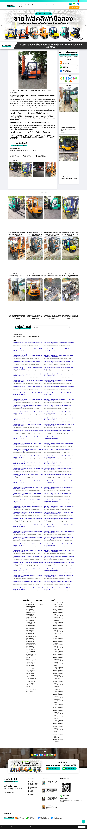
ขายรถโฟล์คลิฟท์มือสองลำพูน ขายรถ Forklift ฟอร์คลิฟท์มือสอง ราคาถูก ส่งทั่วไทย (27, 544)
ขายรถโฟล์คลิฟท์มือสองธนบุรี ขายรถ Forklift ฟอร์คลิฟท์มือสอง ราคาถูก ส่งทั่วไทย (58, 481)
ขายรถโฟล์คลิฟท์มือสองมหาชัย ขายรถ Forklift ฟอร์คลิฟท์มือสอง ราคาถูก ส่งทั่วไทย (27, 399)
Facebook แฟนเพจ (66, 70)
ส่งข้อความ (55, 817)
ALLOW (81, 826)
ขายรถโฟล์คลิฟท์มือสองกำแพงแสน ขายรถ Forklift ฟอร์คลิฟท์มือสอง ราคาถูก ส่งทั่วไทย (28, 588)
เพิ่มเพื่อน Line (65, 66)
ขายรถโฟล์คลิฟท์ (58, 733)
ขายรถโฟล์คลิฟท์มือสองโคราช (58, 610)
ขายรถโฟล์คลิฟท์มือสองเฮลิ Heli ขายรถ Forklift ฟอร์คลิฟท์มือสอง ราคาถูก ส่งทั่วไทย (28, 431)
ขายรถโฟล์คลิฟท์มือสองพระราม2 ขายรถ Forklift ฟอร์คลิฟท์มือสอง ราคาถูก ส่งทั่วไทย (59, 563)
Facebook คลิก (41, 155)
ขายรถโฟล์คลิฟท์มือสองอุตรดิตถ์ (58, 721)
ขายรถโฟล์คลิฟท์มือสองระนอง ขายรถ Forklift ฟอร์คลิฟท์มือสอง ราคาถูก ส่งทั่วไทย (27, 557)
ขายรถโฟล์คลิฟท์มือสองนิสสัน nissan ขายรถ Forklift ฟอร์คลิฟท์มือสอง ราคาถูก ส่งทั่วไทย (58, 355)
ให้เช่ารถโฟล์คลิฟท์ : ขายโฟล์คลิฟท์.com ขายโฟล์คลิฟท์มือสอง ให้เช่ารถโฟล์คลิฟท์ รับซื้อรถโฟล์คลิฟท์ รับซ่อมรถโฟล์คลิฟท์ (31, 607)
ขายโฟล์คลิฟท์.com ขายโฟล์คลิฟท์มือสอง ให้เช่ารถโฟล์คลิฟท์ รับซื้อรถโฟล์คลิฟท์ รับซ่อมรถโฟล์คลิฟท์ (31, 645)
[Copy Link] (61, 78)
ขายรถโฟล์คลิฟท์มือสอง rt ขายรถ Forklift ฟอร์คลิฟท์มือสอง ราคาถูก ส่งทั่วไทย (58, 450)
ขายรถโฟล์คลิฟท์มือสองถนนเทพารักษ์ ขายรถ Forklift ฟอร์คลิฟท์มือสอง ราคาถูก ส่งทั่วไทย (58, 437)
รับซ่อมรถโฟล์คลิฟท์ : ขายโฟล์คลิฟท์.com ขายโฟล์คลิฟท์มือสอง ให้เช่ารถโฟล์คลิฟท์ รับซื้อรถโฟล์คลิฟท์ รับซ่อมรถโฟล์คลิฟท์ (31, 626)
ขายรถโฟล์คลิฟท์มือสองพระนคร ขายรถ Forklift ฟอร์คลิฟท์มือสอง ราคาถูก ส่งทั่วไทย (16, 234)
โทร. (72, 6)
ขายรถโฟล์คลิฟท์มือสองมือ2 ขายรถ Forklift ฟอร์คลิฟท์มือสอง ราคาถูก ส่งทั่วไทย (28, 500)
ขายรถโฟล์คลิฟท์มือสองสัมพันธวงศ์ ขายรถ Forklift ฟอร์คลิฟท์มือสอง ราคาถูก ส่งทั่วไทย (59, 425)
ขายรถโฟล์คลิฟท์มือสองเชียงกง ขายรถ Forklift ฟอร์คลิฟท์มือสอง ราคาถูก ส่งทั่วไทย (27, 506)
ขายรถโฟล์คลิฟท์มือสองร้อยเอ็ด (58, 698)
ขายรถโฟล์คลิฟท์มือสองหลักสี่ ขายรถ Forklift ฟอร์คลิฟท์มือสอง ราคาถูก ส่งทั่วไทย (27, 374)
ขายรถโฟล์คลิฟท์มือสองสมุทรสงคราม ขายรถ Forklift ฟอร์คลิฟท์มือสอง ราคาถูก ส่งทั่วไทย (51, 807)
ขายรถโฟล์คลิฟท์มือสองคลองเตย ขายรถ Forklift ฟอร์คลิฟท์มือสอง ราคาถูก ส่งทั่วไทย (58, 576)
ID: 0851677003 (28, 156)
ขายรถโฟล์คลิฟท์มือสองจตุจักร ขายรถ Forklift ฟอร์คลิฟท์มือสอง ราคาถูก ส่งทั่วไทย (58, 469)
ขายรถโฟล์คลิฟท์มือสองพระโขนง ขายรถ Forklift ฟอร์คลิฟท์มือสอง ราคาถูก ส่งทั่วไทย (52, 316)
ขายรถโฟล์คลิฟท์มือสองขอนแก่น (58, 711)
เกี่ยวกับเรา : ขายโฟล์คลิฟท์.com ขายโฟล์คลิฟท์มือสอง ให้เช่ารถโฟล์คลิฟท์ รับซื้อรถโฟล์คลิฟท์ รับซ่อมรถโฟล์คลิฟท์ (31, 682)
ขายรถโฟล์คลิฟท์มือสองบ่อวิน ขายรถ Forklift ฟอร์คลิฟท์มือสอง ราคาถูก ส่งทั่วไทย (58, 488)
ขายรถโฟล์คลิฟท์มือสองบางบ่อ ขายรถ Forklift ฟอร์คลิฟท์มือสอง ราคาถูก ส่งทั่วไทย (17, 275)
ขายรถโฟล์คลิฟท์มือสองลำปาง (58, 724)
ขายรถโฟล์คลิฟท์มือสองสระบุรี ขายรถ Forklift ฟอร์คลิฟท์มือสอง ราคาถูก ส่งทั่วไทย (51, 790)
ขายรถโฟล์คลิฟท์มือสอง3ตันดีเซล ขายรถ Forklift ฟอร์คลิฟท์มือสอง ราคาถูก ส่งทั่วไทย (27, 525)
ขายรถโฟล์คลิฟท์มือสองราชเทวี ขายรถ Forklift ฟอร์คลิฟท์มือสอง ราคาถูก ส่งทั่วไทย (70, 316)
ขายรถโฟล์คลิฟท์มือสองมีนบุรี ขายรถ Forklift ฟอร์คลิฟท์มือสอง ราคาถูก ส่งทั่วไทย (58, 462)
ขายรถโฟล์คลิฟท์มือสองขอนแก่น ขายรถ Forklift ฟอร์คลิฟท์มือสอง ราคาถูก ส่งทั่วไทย (28, 381)
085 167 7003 (75, 7)
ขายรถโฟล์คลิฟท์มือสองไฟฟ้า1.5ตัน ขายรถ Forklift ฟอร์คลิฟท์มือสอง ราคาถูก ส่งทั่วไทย (28, 462)
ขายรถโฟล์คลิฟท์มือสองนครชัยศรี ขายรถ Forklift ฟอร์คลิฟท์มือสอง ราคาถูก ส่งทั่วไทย (27, 368)
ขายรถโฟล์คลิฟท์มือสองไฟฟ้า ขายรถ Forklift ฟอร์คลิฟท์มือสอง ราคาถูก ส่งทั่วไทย (58, 475)
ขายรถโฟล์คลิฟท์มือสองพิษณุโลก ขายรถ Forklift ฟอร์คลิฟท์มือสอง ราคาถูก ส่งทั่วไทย (58, 519)
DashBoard (28, 688)
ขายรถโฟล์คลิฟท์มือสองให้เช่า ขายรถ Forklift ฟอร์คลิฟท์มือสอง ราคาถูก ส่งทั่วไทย (58, 494)
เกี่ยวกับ (20, 7)
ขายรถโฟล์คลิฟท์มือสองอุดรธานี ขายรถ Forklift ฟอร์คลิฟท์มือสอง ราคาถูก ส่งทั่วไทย (16, 316)
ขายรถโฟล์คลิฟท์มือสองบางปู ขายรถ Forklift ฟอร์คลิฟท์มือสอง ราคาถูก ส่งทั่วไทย (70, 234)
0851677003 (65, 67)
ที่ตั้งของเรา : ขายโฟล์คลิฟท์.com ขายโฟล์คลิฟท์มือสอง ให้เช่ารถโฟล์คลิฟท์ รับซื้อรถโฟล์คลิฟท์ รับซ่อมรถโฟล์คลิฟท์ (31, 663)
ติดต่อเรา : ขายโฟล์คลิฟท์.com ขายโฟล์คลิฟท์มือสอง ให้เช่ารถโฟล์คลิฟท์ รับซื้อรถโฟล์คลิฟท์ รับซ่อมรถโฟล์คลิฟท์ (30, 673)
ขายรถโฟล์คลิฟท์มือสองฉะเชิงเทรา (58, 616)
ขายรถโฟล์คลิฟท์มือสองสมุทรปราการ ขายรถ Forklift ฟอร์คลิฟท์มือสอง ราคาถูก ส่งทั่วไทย (58, 569)
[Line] (64, 78)
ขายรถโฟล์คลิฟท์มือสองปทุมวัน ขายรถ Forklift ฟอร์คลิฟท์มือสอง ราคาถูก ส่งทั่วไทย (27, 519)
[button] (1, 25)
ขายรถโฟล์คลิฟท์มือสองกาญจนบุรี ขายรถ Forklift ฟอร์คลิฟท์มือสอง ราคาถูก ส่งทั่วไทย (27, 513)
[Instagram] (74, 78)
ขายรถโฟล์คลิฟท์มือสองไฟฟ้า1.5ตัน (58, 668)
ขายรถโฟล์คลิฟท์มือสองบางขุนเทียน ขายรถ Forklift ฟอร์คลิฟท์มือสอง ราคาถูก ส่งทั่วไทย (52, 234)
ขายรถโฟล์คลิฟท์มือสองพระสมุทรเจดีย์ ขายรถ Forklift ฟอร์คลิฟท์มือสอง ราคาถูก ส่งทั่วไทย (27, 406)
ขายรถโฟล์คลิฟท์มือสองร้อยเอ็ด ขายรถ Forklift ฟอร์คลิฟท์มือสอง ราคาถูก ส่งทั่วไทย (59, 506)
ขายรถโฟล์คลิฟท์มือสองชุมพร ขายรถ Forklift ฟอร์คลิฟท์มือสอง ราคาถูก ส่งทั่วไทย (58, 362)
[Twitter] (71, 78)
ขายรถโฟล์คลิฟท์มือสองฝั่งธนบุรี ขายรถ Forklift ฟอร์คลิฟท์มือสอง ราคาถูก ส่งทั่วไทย (28, 469)
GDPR (31, 827)
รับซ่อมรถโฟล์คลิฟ (52, 5)
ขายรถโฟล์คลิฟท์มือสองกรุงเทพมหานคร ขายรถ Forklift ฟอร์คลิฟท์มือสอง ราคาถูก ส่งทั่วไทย (59, 550)
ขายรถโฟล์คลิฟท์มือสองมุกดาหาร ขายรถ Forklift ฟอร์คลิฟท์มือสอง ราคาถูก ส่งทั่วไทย (58, 349)
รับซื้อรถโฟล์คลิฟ (43, 5)
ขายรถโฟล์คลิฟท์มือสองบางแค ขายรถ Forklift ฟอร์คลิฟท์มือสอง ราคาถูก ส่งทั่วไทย (58, 544)
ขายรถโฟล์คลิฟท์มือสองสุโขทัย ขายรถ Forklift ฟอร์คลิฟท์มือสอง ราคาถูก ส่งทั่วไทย (27, 481)
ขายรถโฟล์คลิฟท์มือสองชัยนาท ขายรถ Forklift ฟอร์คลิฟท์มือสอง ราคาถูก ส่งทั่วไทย (70, 275)
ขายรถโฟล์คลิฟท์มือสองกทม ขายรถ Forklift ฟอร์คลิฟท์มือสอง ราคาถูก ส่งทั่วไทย (59, 393)
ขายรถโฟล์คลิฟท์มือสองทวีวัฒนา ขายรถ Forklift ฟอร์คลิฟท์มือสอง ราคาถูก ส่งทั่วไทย (59, 387)
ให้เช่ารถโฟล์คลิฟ (35, 5)
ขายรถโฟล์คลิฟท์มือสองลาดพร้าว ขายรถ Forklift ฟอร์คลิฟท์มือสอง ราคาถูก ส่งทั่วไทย (34, 275)
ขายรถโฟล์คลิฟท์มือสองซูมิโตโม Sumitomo (58, 678)
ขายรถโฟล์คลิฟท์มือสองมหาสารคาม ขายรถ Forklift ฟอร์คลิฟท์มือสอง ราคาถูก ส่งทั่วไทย (28, 532)
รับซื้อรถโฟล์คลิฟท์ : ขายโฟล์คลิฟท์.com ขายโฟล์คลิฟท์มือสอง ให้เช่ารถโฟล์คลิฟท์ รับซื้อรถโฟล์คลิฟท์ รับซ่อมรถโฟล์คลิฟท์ (31, 616)
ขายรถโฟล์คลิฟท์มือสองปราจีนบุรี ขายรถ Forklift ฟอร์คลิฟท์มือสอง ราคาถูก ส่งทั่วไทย (34, 234)
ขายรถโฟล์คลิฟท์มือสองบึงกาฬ (58, 645)
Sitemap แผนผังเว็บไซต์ (31, 689)
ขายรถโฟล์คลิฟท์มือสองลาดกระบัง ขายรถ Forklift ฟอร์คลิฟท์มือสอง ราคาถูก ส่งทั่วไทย (58, 368)
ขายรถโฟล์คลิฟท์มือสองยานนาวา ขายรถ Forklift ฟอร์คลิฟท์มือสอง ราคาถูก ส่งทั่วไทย (52, 275)
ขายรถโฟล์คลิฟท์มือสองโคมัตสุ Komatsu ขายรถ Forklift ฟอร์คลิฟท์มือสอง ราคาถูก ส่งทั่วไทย (58, 513)
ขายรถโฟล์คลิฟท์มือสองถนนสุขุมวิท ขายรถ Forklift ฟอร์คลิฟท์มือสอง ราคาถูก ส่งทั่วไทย (59, 588)
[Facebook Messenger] (69, 78)
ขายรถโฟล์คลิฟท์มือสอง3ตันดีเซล (58, 671)
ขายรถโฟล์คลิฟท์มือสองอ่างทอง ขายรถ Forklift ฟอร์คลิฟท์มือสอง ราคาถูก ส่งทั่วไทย (69, 178)
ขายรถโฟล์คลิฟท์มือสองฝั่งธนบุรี (58, 688)
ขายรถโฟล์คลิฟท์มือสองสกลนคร (58, 635)
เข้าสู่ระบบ (75, 1)
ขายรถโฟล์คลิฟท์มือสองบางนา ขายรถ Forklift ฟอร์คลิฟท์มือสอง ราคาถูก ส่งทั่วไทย (58, 456)
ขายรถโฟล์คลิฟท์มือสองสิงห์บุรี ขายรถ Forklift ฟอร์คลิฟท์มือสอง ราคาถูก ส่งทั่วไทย (27, 387)
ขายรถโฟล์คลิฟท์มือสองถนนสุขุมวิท (58, 658)
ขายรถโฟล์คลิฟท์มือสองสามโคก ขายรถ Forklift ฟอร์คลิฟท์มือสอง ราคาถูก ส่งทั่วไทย (59, 374)
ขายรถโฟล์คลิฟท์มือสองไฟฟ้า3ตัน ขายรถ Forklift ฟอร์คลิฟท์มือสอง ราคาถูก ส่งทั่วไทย (27, 494)
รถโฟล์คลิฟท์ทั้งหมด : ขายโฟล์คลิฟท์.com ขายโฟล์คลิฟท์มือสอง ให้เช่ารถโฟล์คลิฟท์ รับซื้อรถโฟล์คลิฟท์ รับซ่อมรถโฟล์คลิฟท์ (31, 636)
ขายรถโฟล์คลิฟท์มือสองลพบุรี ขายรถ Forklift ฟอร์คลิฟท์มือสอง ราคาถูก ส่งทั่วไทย (27, 444)
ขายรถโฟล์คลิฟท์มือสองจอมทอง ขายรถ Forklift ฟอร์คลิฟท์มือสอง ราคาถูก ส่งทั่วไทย (59, 532)
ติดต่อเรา (70, 1)
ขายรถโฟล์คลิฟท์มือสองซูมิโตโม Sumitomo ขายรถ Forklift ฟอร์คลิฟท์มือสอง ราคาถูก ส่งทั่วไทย (28, 450)
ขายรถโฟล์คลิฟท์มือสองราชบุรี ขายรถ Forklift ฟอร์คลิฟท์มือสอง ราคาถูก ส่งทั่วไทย (27, 569)
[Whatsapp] (76, 78)
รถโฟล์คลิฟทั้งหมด (27, 5)
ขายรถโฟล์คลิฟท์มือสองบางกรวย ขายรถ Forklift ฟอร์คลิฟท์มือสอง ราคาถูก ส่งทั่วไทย (27, 550)
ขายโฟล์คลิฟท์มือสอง (42, 156)
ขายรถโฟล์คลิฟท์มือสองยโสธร (58, 642)
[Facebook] (66, 78)
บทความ (42, 603)
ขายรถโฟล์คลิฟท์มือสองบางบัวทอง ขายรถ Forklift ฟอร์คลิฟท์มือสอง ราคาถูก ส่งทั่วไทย (59, 557)
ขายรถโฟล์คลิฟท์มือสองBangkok (58, 655)
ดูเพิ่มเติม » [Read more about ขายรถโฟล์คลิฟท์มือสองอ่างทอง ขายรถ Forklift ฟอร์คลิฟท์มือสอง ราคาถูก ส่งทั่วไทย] (63, 181)
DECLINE (74, 826)
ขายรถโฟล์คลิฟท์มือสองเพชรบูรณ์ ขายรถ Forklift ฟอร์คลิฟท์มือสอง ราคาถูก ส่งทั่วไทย (27, 488)
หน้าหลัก (20, 5)
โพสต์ (41, 604)
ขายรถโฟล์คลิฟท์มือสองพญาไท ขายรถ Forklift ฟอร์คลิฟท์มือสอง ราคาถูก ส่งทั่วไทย (27, 576)
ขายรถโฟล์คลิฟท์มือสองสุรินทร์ (58, 639)
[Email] (66, 81)
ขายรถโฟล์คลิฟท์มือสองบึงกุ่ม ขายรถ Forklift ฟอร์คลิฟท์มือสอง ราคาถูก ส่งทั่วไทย (27, 425)
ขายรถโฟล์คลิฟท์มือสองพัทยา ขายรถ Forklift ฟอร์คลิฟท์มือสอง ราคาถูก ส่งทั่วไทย (58, 431)
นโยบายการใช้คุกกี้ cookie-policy (30, 692)
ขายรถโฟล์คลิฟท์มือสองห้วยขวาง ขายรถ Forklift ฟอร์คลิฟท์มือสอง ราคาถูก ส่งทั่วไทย (27, 393)
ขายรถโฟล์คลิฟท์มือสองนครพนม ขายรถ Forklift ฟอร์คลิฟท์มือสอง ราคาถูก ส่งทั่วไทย (28, 563)
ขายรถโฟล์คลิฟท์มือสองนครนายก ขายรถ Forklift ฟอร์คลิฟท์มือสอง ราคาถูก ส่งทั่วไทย (58, 538)
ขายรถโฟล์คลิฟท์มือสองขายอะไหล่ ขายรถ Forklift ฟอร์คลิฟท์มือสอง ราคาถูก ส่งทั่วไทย (58, 381)
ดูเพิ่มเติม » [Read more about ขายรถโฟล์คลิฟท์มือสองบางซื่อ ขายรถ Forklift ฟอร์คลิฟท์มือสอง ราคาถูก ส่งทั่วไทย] (63, 132)
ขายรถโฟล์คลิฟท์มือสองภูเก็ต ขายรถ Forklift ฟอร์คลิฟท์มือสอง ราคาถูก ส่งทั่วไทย (58, 582)
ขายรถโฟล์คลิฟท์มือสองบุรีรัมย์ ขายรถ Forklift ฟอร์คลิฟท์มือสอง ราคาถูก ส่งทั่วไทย (27, 343)
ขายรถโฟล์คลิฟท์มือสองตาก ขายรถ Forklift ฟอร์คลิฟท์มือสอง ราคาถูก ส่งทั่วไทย (28, 475)
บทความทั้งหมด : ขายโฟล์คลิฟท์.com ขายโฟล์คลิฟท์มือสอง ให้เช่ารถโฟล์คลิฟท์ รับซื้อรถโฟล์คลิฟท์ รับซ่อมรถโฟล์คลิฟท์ (31, 653)
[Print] (71, 81)
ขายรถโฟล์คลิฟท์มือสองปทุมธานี (58, 626)
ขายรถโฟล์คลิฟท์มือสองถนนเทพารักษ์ (58, 603)
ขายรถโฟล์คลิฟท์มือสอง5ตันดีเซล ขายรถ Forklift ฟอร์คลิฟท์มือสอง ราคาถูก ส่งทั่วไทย (34, 316)
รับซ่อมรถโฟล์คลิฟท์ (58, 741)
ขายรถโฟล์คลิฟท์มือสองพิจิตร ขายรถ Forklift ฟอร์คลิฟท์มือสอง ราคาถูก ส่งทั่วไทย (27, 582)
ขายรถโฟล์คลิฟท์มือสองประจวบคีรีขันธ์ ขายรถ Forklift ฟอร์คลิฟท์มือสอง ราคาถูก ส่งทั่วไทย (58, 500)
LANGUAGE (81, 1)
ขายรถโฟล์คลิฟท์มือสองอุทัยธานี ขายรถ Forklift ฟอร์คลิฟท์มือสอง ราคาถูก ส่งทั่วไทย (28, 412)
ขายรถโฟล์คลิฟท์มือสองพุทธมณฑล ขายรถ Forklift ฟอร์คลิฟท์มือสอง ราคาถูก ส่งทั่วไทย (59, 444)
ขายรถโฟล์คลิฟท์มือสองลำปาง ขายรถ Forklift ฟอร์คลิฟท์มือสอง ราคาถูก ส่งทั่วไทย (51, 798)
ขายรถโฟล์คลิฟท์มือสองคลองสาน (58, 648)
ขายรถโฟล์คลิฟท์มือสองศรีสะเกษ (58, 629)
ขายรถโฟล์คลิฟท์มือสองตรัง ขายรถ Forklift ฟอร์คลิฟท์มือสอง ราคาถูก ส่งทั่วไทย (28, 418)
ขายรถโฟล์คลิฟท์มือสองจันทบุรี (58, 623)
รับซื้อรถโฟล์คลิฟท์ (58, 739)
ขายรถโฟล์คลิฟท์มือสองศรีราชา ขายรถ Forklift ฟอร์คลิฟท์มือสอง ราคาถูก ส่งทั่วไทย (58, 418)
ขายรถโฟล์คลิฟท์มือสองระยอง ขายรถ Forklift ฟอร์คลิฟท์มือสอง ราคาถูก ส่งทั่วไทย (58, 412)
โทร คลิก (14, 155)
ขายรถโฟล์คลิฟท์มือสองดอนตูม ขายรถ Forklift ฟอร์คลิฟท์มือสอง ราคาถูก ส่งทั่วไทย (27, 362)
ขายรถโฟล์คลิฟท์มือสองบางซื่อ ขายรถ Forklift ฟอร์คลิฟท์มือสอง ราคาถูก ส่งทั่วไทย (69, 129)
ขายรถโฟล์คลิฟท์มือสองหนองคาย (58, 632)
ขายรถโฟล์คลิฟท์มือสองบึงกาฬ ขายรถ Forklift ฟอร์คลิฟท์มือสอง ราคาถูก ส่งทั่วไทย (58, 525)
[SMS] (69, 81)
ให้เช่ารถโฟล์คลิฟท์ (58, 738)
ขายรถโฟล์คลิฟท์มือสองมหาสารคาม (58, 705)
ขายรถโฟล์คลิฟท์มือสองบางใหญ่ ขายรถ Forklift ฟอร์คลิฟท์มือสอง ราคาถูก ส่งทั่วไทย (28, 349)
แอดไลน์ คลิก (27, 155)
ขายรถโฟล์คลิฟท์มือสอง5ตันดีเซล (58, 674)
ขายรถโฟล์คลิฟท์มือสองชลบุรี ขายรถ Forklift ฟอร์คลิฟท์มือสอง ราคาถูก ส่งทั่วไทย (58, 406)
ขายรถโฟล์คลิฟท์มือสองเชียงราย (58, 708)
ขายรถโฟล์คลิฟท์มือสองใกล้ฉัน (58, 685)
